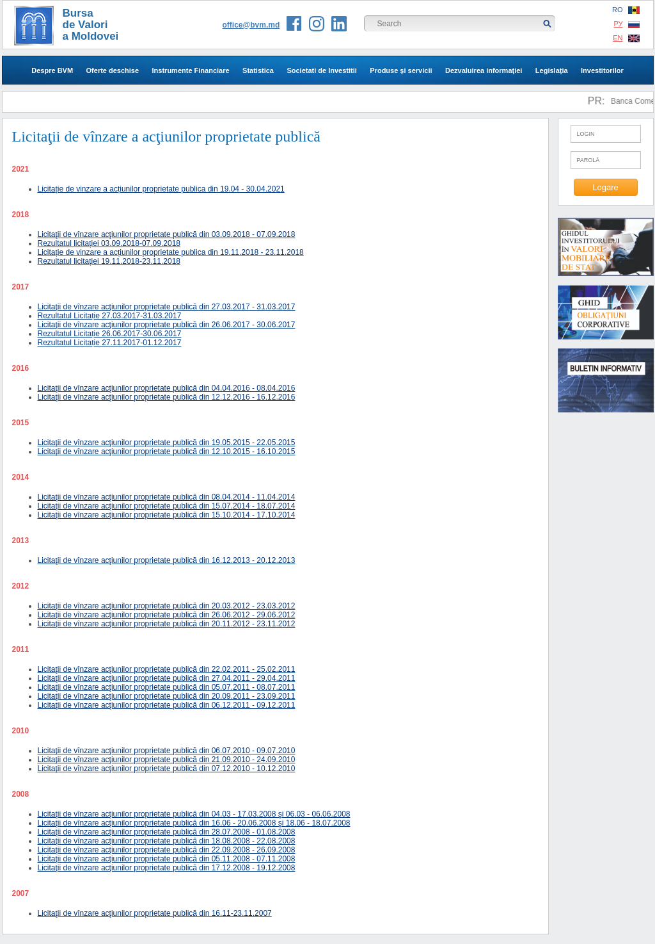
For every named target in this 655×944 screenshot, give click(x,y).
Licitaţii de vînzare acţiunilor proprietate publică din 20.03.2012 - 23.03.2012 (167, 605)
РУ (626, 24)
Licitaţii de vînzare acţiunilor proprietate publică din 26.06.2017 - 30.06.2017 (167, 324)
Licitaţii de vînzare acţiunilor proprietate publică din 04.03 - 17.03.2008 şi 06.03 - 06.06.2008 (194, 814)
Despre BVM (52, 70)
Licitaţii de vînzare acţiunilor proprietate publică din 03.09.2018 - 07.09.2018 (167, 234)
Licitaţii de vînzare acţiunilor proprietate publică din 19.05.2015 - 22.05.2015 (167, 442)
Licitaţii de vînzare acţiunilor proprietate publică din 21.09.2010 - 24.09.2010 (167, 759)
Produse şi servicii (401, 70)
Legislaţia (551, 70)
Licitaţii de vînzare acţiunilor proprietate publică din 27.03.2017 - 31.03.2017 (167, 306)
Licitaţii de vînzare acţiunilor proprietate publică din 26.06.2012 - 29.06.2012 (167, 614)
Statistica (258, 70)
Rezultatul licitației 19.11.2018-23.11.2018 (109, 261)
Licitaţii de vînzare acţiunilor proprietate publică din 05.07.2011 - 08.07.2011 (167, 687)
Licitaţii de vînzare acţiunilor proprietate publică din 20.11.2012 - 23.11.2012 (167, 623)
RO (626, 10)
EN (626, 38)
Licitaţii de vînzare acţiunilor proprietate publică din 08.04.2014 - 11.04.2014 (167, 496)
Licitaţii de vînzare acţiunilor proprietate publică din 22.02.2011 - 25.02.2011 (167, 669)
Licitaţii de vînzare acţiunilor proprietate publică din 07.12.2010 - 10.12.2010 (167, 768)
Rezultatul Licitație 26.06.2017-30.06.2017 (110, 333)
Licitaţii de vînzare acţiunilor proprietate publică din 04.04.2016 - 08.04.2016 (167, 388)
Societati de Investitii (321, 70)
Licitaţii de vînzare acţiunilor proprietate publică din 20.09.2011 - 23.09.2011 (167, 696)
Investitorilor (602, 70)
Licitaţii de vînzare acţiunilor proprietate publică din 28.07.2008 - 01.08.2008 (167, 831)
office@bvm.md (251, 24)
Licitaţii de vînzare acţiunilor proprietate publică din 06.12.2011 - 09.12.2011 (167, 705)
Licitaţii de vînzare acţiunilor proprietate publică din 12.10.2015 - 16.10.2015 (167, 451)
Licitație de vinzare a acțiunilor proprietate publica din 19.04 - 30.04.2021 (161, 188)
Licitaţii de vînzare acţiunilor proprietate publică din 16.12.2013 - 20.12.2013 (167, 560)
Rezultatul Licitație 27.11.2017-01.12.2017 (110, 342)
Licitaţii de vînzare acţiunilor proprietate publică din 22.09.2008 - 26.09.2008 (167, 849)
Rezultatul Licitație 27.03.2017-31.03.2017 (110, 315)
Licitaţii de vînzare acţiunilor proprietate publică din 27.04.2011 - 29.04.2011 (167, 678)
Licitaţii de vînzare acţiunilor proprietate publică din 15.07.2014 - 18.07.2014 (167, 505)
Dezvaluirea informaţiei (483, 70)
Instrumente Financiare (191, 70)
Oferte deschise (112, 70)
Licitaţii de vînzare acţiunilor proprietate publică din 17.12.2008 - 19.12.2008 (167, 867)
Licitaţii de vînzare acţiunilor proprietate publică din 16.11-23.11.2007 (155, 913)
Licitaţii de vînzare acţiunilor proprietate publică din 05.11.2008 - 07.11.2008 (167, 858)
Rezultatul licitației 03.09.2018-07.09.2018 (109, 243)
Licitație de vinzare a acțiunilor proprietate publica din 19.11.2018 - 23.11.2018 (171, 252)
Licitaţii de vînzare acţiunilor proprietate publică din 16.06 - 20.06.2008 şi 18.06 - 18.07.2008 (194, 822)
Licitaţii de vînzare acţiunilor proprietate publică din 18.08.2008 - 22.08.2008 (167, 840)
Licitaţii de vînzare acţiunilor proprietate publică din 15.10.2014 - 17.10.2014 (167, 514)
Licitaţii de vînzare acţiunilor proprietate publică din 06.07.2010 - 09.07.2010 (167, 750)
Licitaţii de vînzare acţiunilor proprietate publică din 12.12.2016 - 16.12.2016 (167, 397)
